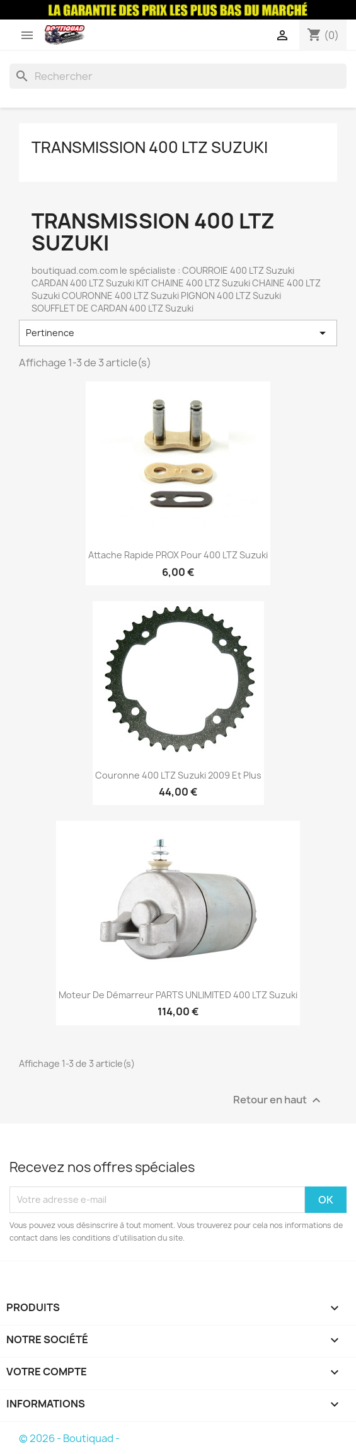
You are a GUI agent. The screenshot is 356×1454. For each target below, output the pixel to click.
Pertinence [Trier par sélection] (178, 333)
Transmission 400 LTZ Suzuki (150, 147)
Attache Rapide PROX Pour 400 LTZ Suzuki (178, 555)
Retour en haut (278, 1100)
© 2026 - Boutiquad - (69, 1438)
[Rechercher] (178, 76)
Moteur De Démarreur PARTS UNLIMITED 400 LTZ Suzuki (178, 995)
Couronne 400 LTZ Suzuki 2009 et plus (178, 775)
